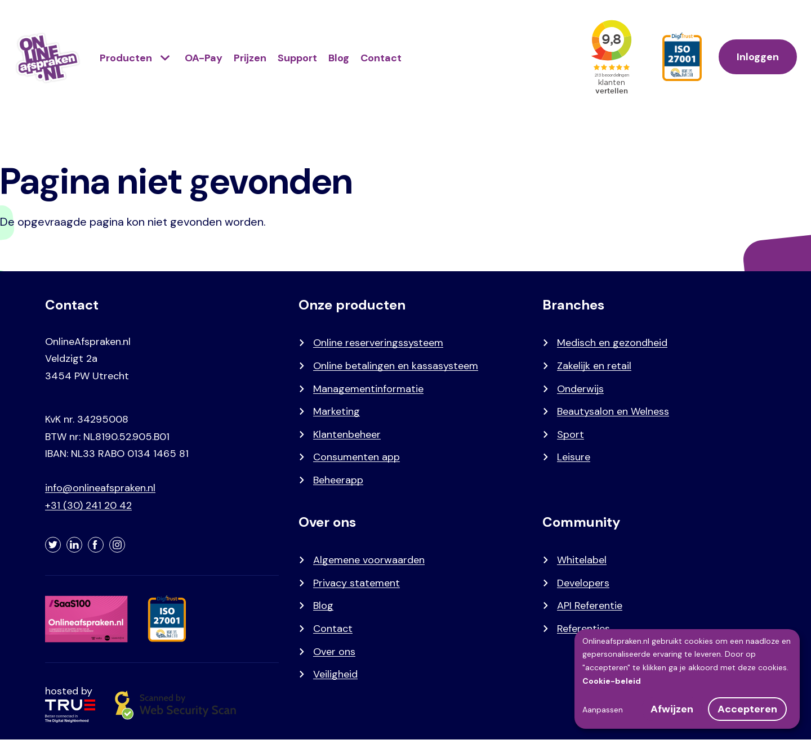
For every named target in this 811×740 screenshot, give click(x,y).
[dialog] (687, 679)
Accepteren (747, 709)
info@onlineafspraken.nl (100, 488)
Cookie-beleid (611, 681)
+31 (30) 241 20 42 (88, 505)
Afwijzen (671, 709)
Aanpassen (602, 710)
